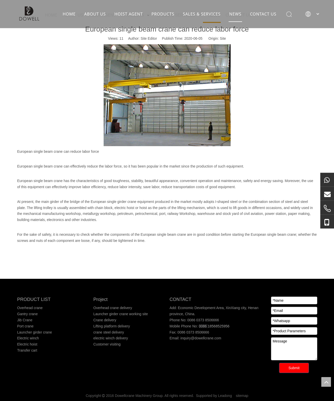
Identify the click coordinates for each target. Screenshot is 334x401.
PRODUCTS (162, 14)
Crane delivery (104, 320)
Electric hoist (27, 344)
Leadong (225, 396)
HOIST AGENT (128, 14)
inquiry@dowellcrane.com (200, 338)
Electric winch (28, 338)
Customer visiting (107, 344)
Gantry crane (27, 314)
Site (223, 38)
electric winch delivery (110, 338)
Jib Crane (25, 320)
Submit (294, 368)
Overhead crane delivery (112, 308)
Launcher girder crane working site (120, 314)
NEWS (235, 14)
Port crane (25, 326)
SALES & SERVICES (201, 14)
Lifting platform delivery (111, 326)
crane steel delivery (108, 332)
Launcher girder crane (34, 332)
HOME (69, 14)
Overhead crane (30, 308)
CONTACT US (263, 14)
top (326, 382)
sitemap (242, 396)
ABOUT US (95, 14)
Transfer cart (27, 350)
